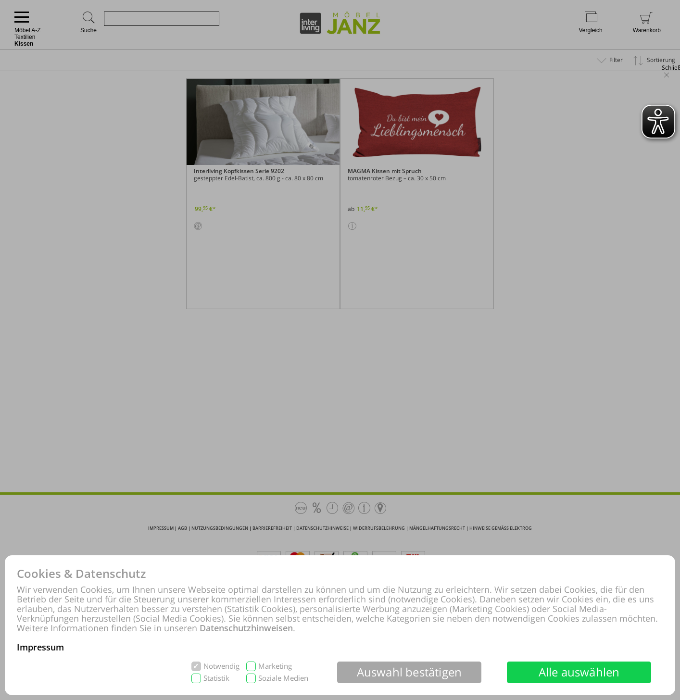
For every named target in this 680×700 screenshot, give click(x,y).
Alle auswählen (579, 672)
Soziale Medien (283, 678)
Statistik (216, 678)
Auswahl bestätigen (409, 672)
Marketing (275, 666)
